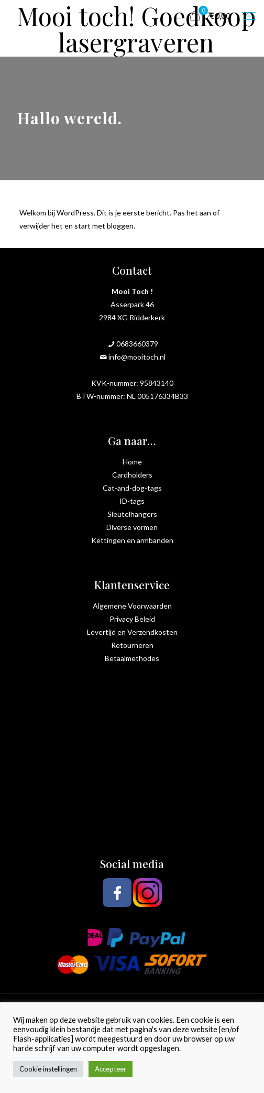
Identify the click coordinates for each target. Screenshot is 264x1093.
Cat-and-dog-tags (132, 487)
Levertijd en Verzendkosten (132, 631)
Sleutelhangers (132, 514)
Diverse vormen (132, 527)
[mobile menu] (250, 16)
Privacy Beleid (132, 618)
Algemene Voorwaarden (132, 605)
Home (132, 461)
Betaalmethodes (132, 658)
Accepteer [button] (110, 1069)
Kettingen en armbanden (132, 540)
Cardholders (132, 474)
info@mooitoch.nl (137, 356)
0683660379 (137, 343)
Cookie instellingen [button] (48, 1069)
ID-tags (132, 500)
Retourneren (132, 645)
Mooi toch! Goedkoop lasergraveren (136, 16)
